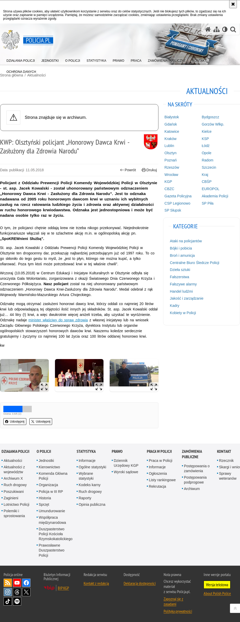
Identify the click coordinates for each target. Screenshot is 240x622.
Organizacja (48, 485)
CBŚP (207, 182)
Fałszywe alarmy (183, 284)
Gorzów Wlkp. (213, 124)
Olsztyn (170, 153)
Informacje (87, 460)
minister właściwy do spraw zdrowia (58, 320)
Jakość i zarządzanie (186, 298)
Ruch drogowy (15, 485)
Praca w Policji (159, 451)
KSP (205, 139)
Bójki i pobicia (181, 248)
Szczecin (209, 167)
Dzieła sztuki (180, 270)
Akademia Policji (215, 196)
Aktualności (13, 460)
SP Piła (208, 203)
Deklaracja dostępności (140, 583)
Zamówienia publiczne (192, 454)
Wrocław (171, 175)
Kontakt (224, 451)
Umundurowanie (52, 511)
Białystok (171, 117)
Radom (207, 160)
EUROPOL (210, 189)
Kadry (174, 306)
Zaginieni (11, 498)
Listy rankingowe (162, 480)
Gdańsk (170, 124)
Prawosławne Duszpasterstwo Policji (52, 550)
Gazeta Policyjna (177, 196)
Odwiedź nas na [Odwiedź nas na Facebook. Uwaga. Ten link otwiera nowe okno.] (26, 583)
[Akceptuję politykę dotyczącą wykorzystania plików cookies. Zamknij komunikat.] (233, 4)
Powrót (128, 170)
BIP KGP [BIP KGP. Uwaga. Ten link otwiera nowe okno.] (63, 587)
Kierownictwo (49, 467)
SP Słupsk (172, 210)
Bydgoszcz (210, 117)
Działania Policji (15, 451)
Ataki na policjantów (186, 241)
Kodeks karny (90, 485)
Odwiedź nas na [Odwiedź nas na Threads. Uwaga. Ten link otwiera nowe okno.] (17, 592)
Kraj (205, 175)
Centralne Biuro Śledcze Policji (194, 263)
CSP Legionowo (177, 203)
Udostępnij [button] (15, 421)
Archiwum (192, 489)
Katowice (171, 131)
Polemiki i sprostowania (14, 513)
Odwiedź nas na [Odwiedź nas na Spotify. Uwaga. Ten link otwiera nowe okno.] (17, 601)
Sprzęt (44, 504)
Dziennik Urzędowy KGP (126, 463)
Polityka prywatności (178, 611)
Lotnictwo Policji (16, 504)
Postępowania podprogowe (195, 479)
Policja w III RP (51, 491)
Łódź (206, 146)
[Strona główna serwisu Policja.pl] (208, 29)
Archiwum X (13, 478)
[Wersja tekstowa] (225, 29)
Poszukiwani (14, 491)
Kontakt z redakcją (96, 583)
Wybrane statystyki (86, 475)
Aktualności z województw (14, 469)
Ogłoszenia (158, 473)
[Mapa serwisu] (216, 29)
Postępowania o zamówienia (197, 468)
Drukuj (149, 170)
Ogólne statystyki (92, 467)
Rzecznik (226, 460)
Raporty (85, 498)
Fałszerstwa (179, 277)
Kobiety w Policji (183, 313)
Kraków (170, 139)
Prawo (117, 451)
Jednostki (46, 460)
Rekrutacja (157, 486)
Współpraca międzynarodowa (52, 519)
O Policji (44, 451)
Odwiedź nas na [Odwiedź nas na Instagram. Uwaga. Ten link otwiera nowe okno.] (8, 592)
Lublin (169, 146)
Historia (45, 498)
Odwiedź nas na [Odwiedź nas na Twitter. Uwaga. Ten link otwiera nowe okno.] (26, 592)
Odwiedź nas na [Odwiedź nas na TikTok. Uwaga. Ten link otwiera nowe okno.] (8, 601)
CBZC (169, 189)
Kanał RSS (8, 583)
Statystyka (86, 451)
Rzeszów (171, 167)
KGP (168, 182)
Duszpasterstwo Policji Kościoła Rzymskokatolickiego (56, 534)
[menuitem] (20, 59)
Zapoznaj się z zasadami (173, 601)
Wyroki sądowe (126, 472)
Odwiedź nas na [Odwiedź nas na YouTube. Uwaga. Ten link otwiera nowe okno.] (17, 583)
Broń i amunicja (182, 255)
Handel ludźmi (181, 291)
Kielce (207, 131)
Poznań (170, 160)
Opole (206, 153)
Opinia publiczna (92, 504)
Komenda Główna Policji (53, 475)
